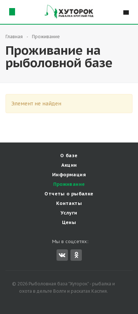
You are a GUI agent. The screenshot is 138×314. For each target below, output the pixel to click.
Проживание (69, 184)
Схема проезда (12, 11)
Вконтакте (62, 255)
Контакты (69, 203)
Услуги (69, 213)
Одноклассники (76, 255)
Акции (69, 165)
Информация (69, 175)
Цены (69, 222)
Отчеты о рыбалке (68, 194)
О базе (68, 155)
